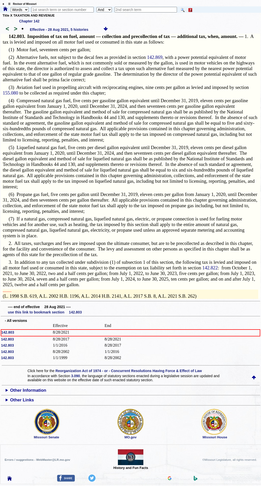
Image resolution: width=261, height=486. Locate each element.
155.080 (10, 93)
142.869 (154, 57)
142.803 (7, 332)
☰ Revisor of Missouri (21, 4)
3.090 (75, 376)
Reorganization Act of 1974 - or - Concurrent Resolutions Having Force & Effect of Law (129, 371)
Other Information (28, 390)
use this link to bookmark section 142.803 (45, 312)
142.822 (210, 267)
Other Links (22, 400)
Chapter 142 (29, 21)
